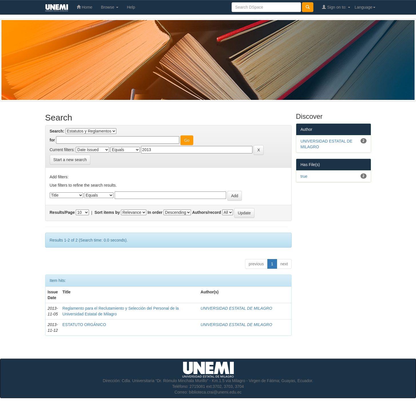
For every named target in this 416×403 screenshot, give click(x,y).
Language (365, 7)
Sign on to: (336, 7)
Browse (109, 7)
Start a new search (70, 159)
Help (131, 7)
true (303, 176)
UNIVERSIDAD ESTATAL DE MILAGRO (236, 308)
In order (155, 212)
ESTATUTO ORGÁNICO (84, 324)
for (52, 140)
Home (84, 7)
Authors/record (206, 212)
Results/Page (62, 212)
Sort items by (107, 212)
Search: (57, 131)
